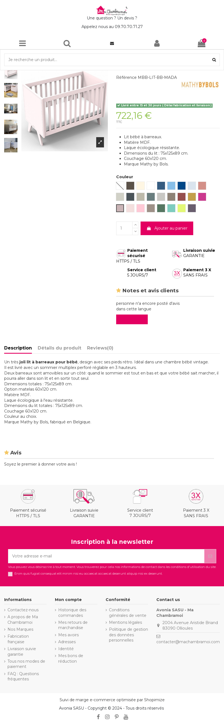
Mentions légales (125, 622)
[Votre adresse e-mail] (106, 556)
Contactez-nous (23, 609)
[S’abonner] (210, 556)
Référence (126, 77)
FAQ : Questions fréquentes (23, 676)
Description (18, 348)
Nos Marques (20, 629)
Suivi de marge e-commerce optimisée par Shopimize (112, 699)
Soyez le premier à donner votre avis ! (40, 464)
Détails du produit (59, 348)
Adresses (67, 641)
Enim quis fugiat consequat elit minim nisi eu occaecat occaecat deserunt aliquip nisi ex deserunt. (88, 573)
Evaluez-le (133, 319)
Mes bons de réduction (70, 658)
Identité (66, 648)
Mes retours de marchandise (73, 625)
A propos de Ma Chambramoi (22, 619)
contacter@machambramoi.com (188, 641)
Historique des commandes (72, 612)
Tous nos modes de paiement (26, 664)
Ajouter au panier (166, 228)
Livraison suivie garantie (21, 651)
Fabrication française (18, 639)
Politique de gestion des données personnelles (128, 635)
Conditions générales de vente (127, 612)
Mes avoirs (68, 634)
